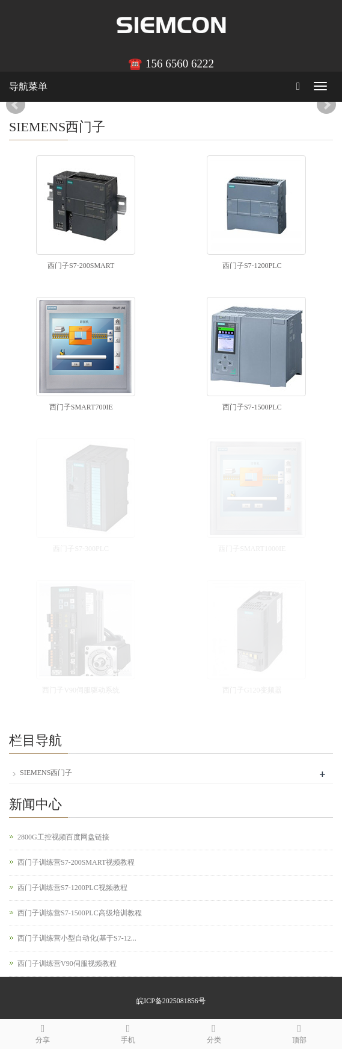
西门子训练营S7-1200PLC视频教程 (72, 887)
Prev (15, 104)
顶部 (299, 1031)
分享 (42, 1031)
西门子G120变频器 (252, 690)
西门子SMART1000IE (252, 548)
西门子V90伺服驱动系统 (81, 690)
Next (326, 104)
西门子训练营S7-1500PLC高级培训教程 (79, 913)
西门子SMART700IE (81, 407)
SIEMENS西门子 (46, 772)
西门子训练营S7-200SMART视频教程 (76, 862)
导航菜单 (28, 86)
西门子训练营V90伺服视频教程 (67, 963)
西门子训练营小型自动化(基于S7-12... (76, 938)
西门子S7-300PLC (81, 548)
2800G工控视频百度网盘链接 (63, 837)
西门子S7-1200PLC (252, 265)
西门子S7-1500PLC (252, 407)
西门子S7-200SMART (80, 265)
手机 (128, 1031)
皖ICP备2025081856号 (171, 1001)
